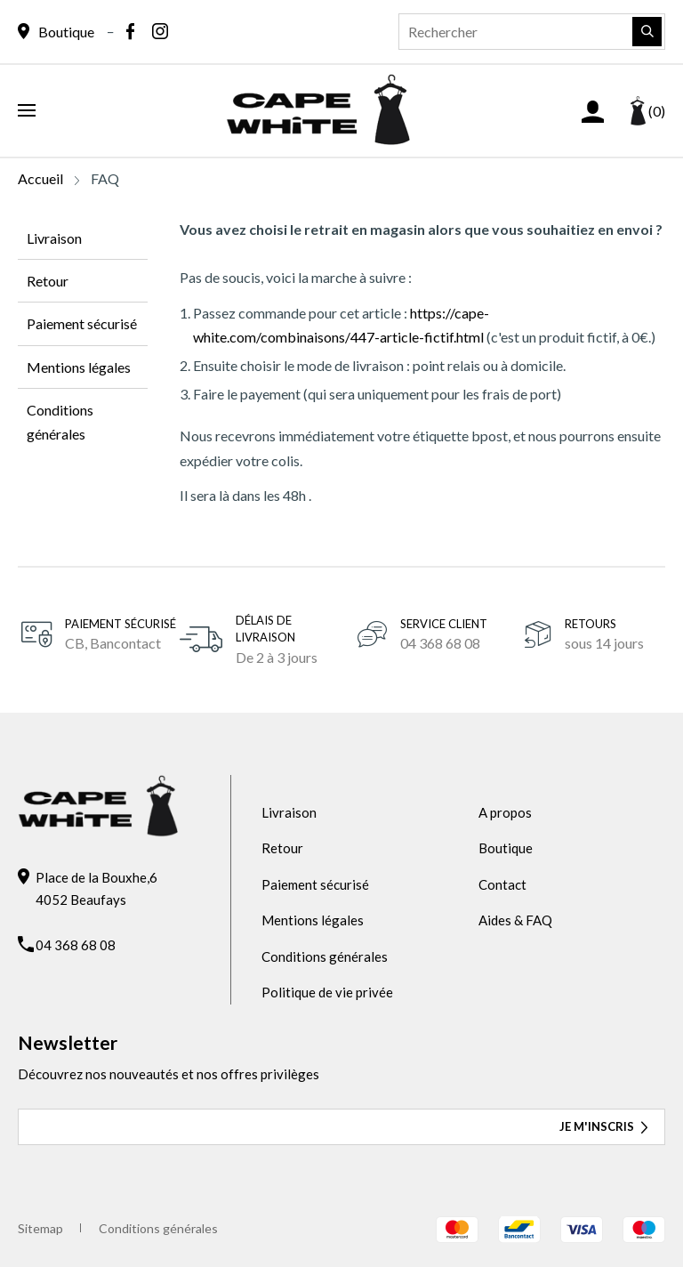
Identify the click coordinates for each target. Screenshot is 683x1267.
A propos (505, 812)
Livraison (54, 238)
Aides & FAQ (515, 920)
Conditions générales (60, 421)
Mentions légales (79, 367)
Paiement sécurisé (82, 323)
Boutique (505, 848)
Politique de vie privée (327, 992)
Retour (47, 280)
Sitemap (40, 1228)
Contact (502, 884)
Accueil (40, 178)
